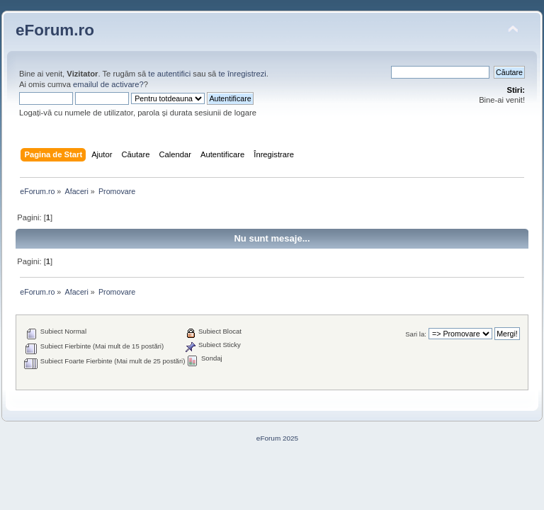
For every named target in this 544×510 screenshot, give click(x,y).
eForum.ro (55, 30)
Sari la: (415, 334)
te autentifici (169, 73)
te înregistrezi (242, 73)
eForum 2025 (277, 438)
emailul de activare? (108, 84)
